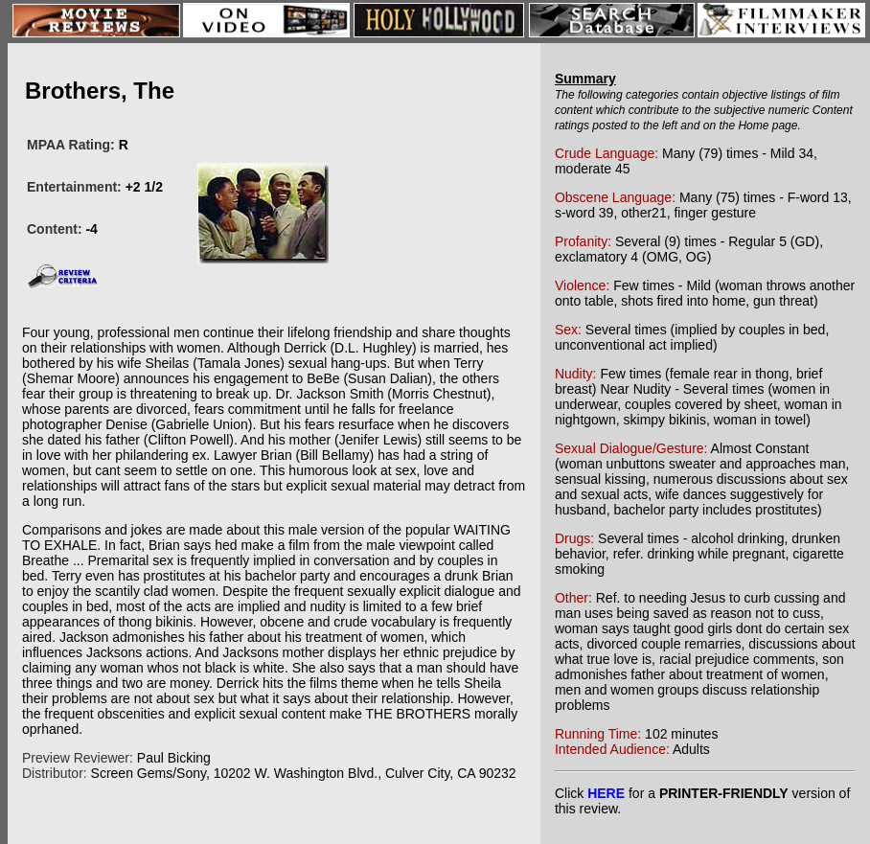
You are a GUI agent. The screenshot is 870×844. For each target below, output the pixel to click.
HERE (606, 793)
